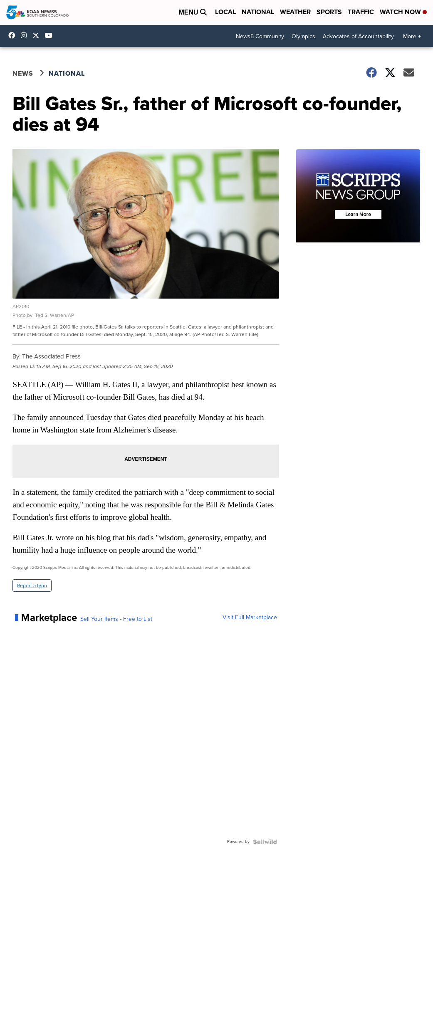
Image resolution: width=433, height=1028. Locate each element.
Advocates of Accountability (358, 36)
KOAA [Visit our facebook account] (13, 35)
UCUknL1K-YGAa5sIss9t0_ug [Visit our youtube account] (51, 35)
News (22, 73)
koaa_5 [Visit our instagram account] (26, 35)
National (258, 12)
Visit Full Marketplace (250, 617)
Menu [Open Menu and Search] (192, 12)
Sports (329, 12)
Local (225, 12)
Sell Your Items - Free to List (116, 619)
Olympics (303, 36)
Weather (295, 12)
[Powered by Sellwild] (265, 842)
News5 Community (260, 36)
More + (412, 36)
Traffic (361, 12)
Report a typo (32, 585)
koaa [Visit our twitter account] (37, 35)
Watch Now (403, 12)
